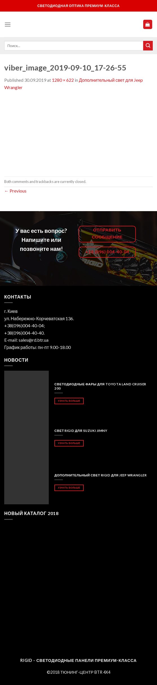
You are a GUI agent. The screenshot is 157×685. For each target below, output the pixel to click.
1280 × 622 (63, 80)
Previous (15, 190)
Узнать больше (69, 400)
